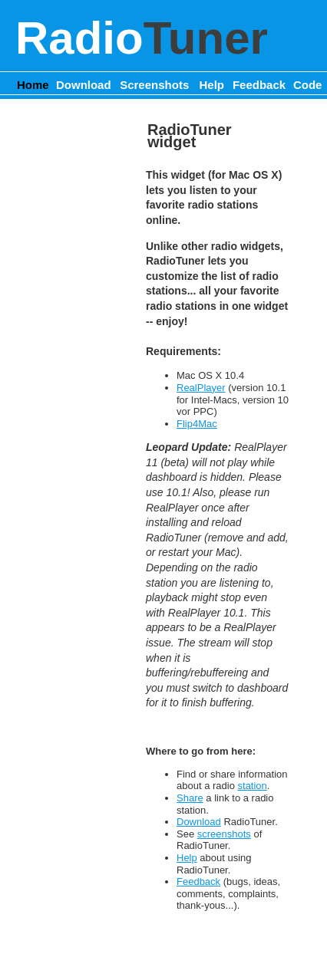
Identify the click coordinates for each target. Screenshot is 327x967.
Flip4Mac (197, 423)
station (252, 785)
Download (83, 84)
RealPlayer (201, 387)
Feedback (259, 84)
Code (307, 84)
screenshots (224, 834)
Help (212, 84)
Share (190, 798)
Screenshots (154, 84)
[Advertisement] (69, 352)
